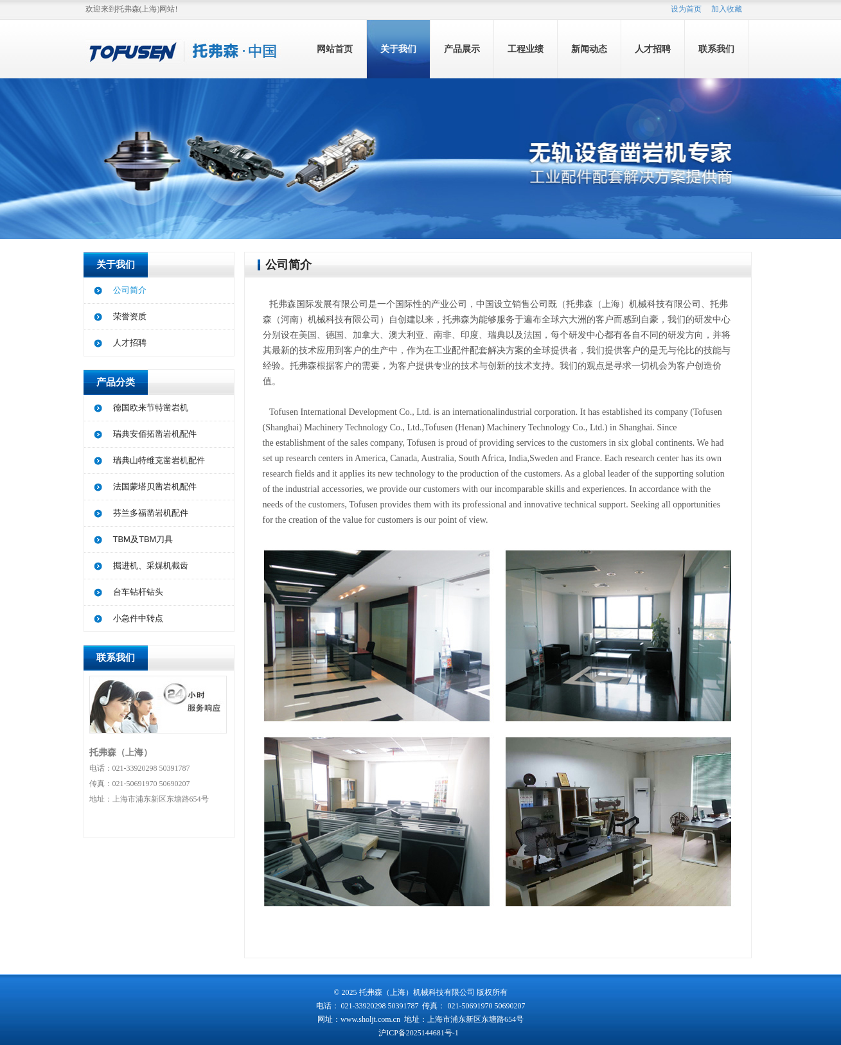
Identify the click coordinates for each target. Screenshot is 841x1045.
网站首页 (335, 49)
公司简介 (129, 290)
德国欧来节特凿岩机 (150, 407)
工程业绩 (526, 49)
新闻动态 (589, 49)
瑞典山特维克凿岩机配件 (159, 460)
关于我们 (398, 49)
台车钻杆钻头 (138, 592)
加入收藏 (726, 8)
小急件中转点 (138, 618)
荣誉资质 (129, 316)
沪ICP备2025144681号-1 (419, 1032)
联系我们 (716, 49)
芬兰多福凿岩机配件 (150, 513)
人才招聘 (653, 49)
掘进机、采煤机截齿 (150, 565)
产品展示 (462, 49)
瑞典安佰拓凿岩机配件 (155, 434)
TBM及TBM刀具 (143, 539)
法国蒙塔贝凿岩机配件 (155, 486)
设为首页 (686, 8)
